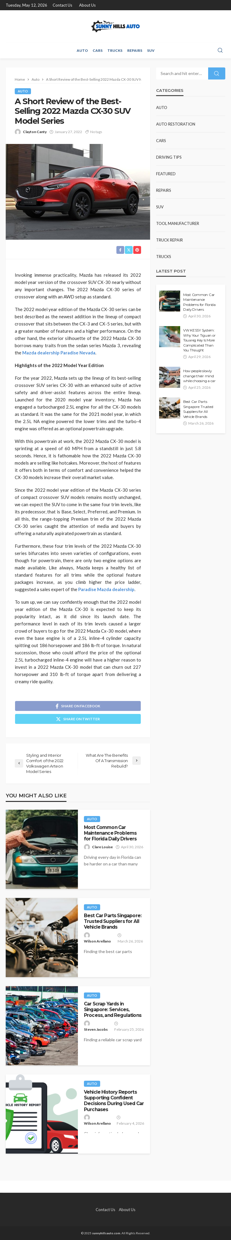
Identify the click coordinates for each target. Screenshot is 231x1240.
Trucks (114, 50)
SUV (151, 50)
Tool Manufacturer (177, 223)
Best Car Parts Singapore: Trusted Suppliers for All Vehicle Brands (112, 921)
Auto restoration (175, 124)
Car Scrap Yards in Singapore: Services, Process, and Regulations (112, 1009)
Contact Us (62, 5)
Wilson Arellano (97, 941)
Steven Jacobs (96, 1029)
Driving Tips (169, 157)
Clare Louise (102, 847)
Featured (166, 173)
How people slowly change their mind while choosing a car (199, 376)
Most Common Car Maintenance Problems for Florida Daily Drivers (110, 833)
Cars (98, 50)
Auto (82, 50)
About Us (87, 5)
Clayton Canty (35, 131)
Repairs (134, 50)
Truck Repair (169, 240)
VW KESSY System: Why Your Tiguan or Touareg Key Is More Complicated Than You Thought (199, 340)
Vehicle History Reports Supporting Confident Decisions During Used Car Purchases (114, 1100)
